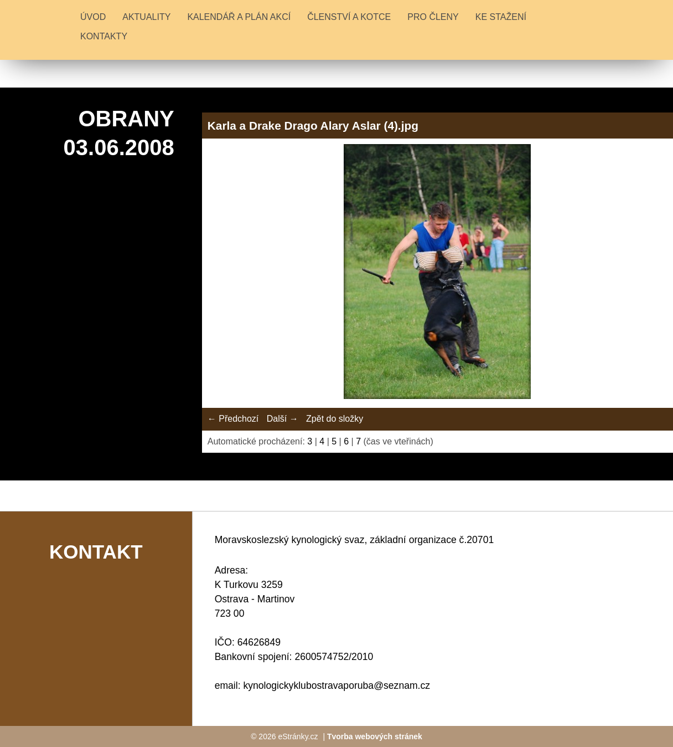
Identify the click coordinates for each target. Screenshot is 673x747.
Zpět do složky (334, 418)
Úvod (93, 17)
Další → (282, 418)
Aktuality (146, 17)
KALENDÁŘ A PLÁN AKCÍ (239, 17)
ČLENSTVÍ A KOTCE (349, 17)
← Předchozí (233, 418)
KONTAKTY (103, 36)
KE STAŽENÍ (500, 17)
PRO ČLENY (432, 17)
